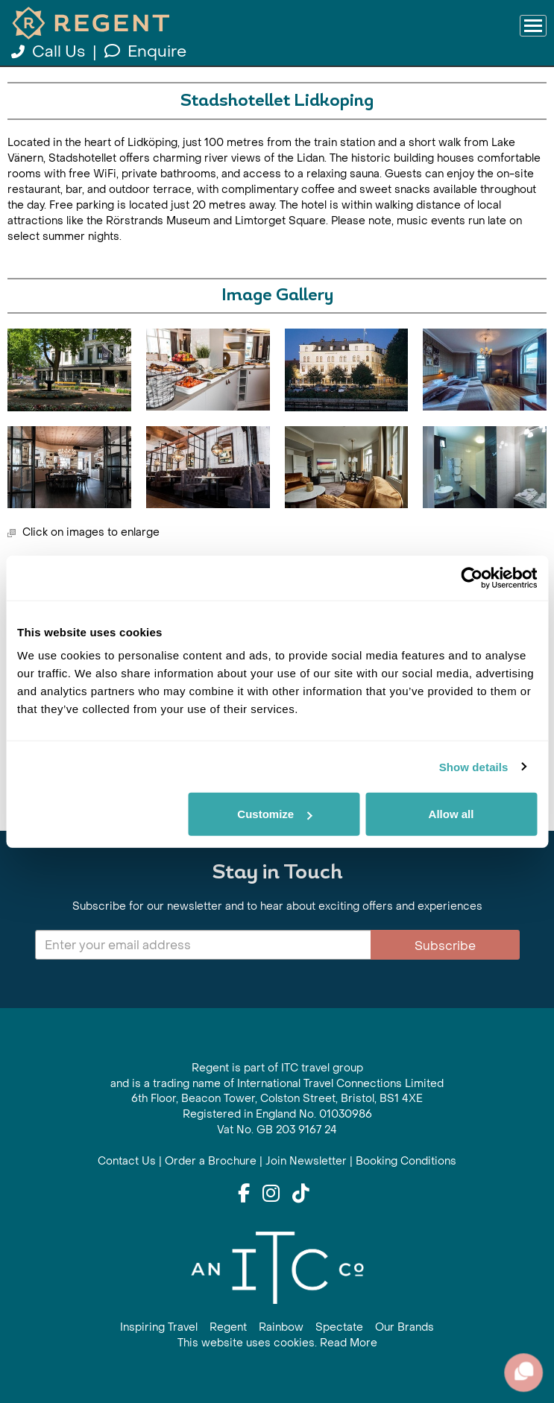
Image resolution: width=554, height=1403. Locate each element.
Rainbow (281, 1327)
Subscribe (445, 946)
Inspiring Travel (159, 1327)
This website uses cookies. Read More (277, 1343)
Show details (474, 766)
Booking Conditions (406, 1161)
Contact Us (127, 1161)
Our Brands (404, 1327)
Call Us (50, 52)
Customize (274, 814)
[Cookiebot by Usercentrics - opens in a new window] (471, 577)
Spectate (339, 1327)
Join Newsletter (306, 1161)
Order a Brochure (210, 1161)
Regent (228, 1327)
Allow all (451, 814)
